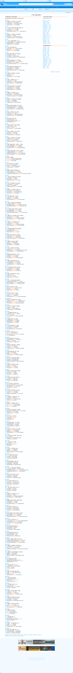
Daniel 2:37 (7, 343)
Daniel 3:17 (7, 401)
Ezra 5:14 (7, 78)
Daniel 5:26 (7, 550)
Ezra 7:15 (7, 207)
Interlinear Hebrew (16, 634)
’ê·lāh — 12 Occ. (46, 52)
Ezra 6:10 (7, 149)
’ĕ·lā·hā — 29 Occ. (46, 22)
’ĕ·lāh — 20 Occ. (46, 21)
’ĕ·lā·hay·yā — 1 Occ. (46, 29)
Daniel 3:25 (7, 414)
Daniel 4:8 (7, 466)
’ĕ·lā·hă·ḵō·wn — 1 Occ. (47, 60)
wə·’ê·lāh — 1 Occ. (46, 51)
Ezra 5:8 (6, 52)
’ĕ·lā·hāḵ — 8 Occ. (46, 23)
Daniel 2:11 (7, 304)
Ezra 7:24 (7, 272)
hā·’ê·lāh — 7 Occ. (46, 47)
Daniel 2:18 (7, 311)
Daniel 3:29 (7, 447)
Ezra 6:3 (6, 104)
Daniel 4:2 (7, 460)
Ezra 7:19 (7, 233)
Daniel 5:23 (7, 537)
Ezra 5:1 (6, 26)
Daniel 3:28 (7, 427)
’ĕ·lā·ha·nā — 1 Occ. (46, 30)
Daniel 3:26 (7, 421)
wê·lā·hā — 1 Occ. (46, 41)
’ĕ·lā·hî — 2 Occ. (46, 32)
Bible (2, 12)
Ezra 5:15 (7, 84)
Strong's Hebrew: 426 (47, 18)
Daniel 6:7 (7, 563)
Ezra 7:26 (7, 291)
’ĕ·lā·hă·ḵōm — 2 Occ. (47, 24)
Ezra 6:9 (6, 143)
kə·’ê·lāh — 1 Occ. (46, 49)
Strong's (5, 12)
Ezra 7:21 (7, 253)
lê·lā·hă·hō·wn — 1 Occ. (47, 35)
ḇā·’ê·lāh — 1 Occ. (46, 50)
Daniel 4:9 (7, 479)
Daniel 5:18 (7, 524)
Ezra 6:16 (7, 175)
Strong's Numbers (24, 634)
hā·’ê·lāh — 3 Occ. (46, 53)
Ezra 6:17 (7, 181)
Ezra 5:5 (6, 46)
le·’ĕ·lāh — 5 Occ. (46, 34)
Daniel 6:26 (7, 621)
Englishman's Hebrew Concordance (11, 635)
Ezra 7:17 (7, 220)
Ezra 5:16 (7, 91)
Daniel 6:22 (7, 608)
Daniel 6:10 (7, 570)
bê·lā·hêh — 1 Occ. (46, 20)
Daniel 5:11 (7, 505)
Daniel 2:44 (7, 350)
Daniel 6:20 (7, 602)
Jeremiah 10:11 (8, 298)
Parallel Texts (21, 635)
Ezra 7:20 (7, 246)
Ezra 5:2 (6, 33)
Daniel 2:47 (7, 363)
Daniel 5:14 (7, 518)
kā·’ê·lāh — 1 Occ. (46, 48)
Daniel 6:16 (7, 589)
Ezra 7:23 (7, 259)
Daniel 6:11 (7, 576)
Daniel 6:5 (7, 557)
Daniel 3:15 (7, 395)
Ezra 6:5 (6, 110)
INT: (6, 24)
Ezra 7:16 (7, 214)
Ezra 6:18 (7, 188)
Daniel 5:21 (7, 531)
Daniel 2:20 (7, 324)
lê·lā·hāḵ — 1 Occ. (46, 40)
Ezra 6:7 (6, 123)
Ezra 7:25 (7, 285)
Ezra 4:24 (7, 20)
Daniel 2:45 (7, 356)
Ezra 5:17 (7, 97)
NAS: (6, 22)
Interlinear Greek (8, 634)
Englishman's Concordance (55, 71)
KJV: (6, 23)
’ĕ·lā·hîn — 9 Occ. (46, 33)
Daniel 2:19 (7, 317)
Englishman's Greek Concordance (34, 634)
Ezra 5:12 (7, 65)
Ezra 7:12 (7, 194)
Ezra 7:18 (7, 227)
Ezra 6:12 (7, 162)
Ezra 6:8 (6, 136)
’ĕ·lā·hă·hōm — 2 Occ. (47, 27)
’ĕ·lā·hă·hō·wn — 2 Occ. (47, 28)
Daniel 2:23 (7, 330)
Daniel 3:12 (7, 382)
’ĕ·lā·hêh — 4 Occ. (46, 31)
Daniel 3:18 (7, 408)
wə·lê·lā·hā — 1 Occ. (46, 42)
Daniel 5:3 (7, 492)
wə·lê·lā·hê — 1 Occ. (46, 43)
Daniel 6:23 (7, 615)
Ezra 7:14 (7, 201)
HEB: (6, 21)
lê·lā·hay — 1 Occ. (46, 36)
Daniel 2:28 (7, 337)
